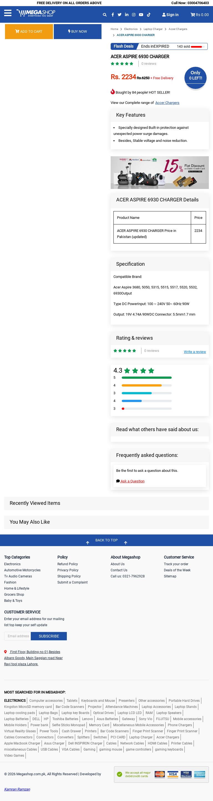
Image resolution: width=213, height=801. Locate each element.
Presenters (127, 701)
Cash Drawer (71, 731)
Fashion (10, 582)
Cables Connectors (18, 737)
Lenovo (87, 719)
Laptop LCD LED (130, 713)
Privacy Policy (67, 570)
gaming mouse (110, 749)
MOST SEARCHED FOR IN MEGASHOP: (34, 692)
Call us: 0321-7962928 (128, 576)
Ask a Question (130, 481)
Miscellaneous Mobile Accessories (138, 725)
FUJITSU (162, 719)
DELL (36, 719)
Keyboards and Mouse (98, 701)
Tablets (72, 701)
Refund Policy (67, 564)
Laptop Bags (48, 713)
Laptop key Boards (75, 713)
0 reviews (148, 64)
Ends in (147, 46)
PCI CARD (118, 737)
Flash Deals (123, 46)
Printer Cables (181, 743)
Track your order (176, 564)
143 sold (183, 46)
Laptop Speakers (168, 713)
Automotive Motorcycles (22, 570)
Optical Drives (103, 713)
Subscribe (49, 636)
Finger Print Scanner (148, 731)
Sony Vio (145, 719)
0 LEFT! (195, 78)
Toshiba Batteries (65, 719)
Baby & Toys (13, 601)
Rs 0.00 (202, 14)
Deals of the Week (177, 570)
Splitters (83, 737)
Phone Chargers (180, 725)
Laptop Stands (186, 707)
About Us (118, 564)
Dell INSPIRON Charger (85, 743)
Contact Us (119, 570)
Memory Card (99, 725)
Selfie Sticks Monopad (68, 725)
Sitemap (170, 576)
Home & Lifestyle (16, 588)
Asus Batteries (107, 719)
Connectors (45, 737)
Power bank (39, 725)
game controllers (138, 749)
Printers (91, 731)
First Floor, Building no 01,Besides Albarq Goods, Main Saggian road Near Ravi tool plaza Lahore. (33, 658)
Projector (95, 707)
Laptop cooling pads (19, 713)
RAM (149, 713)
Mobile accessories (187, 719)
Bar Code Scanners (70, 707)
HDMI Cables (157, 743)
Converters (65, 737)
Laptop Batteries (16, 719)
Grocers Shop (14, 595)
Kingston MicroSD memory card (28, 707)
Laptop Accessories (156, 707)
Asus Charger (54, 743)
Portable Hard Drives (184, 701)
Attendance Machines (121, 707)
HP (46, 719)
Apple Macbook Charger (22, 743)
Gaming (89, 749)
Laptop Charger (153, 28)
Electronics (131, 28)
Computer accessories (46, 701)
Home (114, 28)
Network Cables (132, 743)
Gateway (128, 719)
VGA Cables (71, 749)
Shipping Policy (69, 576)
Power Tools (49, 731)
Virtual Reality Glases (20, 731)
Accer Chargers (178, 28)
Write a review (195, 352)
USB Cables (49, 749)
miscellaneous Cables (20, 749)
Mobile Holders (15, 725)
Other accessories (151, 701)
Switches (100, 737)
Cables (111, 743)
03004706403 (198, 3)
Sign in (170, 14)
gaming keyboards (169, 749)
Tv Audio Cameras (18, 576)
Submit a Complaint (72, 582)
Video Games (14, 756)
